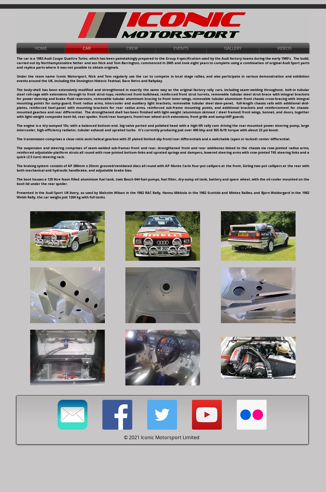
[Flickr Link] (252, 415)
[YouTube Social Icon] (207, 415)
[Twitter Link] (162, 415)
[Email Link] (72, 415)
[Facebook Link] (117, 415)
